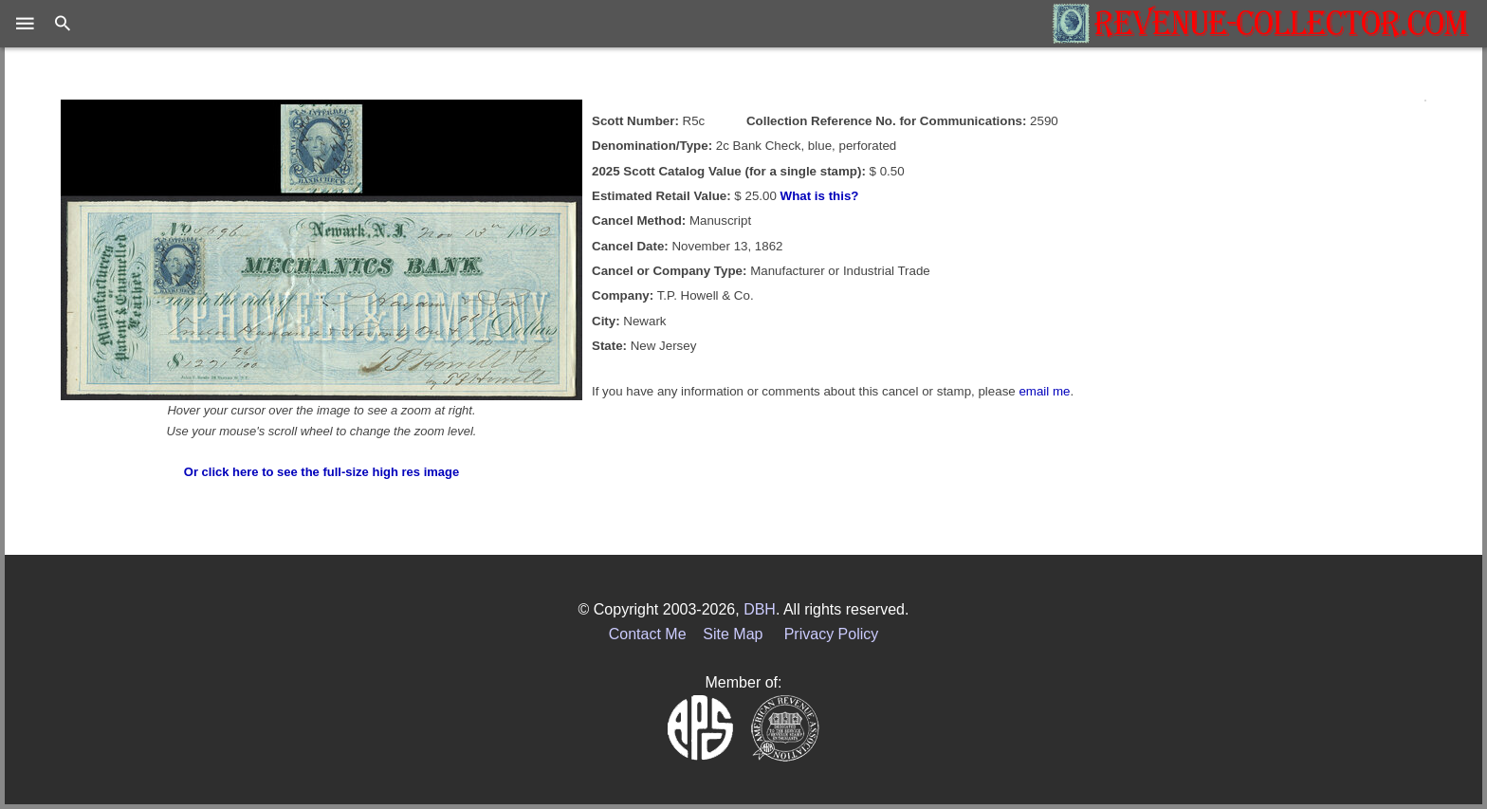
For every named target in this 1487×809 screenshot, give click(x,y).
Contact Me (648, 634)
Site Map (732, 634)
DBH (760, 609)
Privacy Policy (831, 634)
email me (1044, 391)
